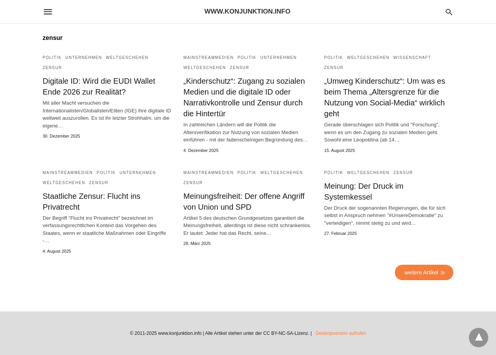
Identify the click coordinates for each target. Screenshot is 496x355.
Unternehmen (83, 57)
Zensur (52, 67)
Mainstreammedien (208, 57)
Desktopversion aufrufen (341, 333)
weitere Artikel (421, 272)
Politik (52, 57)
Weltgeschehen (127, 57)
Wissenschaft (412, 57)
